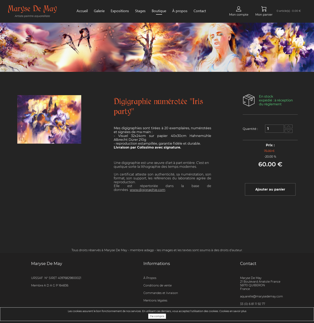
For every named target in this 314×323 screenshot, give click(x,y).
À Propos (149, 278)
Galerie (99, 10)
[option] (49, 119)
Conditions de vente (157, 285)
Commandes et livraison (160, 293)
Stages (140, 10)
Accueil (82, 10)
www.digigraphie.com (147, 190)
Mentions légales (155, 300)
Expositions (120, 10)
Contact (200, 10)
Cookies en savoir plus (232, 311)
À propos (179, 10)
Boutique (159, 10)
